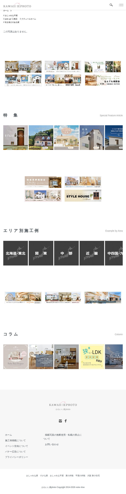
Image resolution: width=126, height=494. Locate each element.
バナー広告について (13, 451)
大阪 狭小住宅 (93, 476)
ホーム (6, 11)
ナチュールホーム (30, 19)
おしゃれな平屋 (12, 15)
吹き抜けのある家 (13, 22)
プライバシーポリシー (14, 457)
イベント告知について (14, 446)
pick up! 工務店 (11, 19)
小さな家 (44, 476)
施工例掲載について (13, 440)
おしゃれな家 (32, 476)
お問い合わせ (50, 444)
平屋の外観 (80, 476)
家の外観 (70, 476)
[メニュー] (121, 5)
